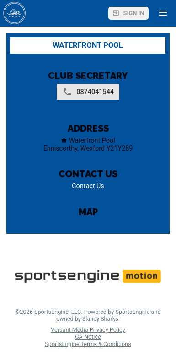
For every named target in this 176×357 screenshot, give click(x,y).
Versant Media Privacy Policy (88, 329)
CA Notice (88, 336)
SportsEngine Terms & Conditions (88, 343)
